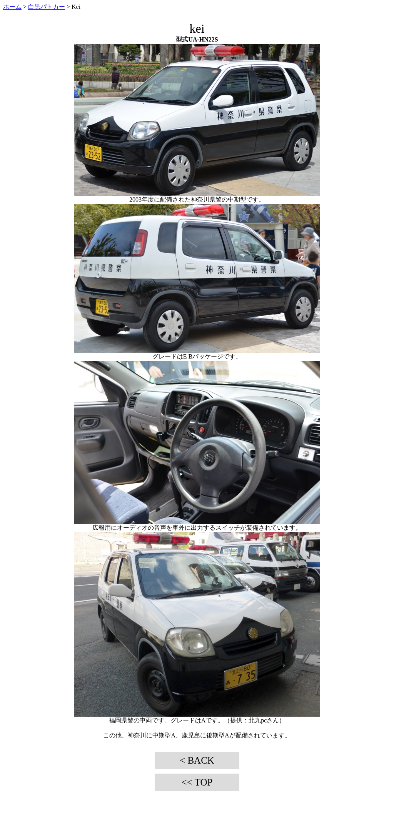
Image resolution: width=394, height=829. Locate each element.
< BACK (197, 760)
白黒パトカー (46, 6)
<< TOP (197, 782)
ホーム (12, 6)
